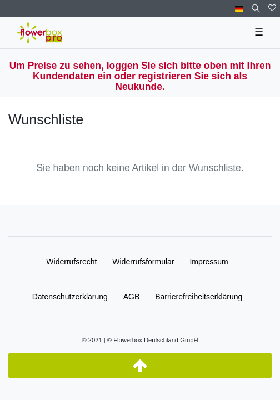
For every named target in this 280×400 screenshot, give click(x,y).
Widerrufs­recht (71, 261)
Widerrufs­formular (143, 261)
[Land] (239, 8)
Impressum (208, 261)
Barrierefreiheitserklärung (198, 296)
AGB (131, 296)
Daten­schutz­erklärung (70, 296)
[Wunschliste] (272, 8)
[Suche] (255, 8)
